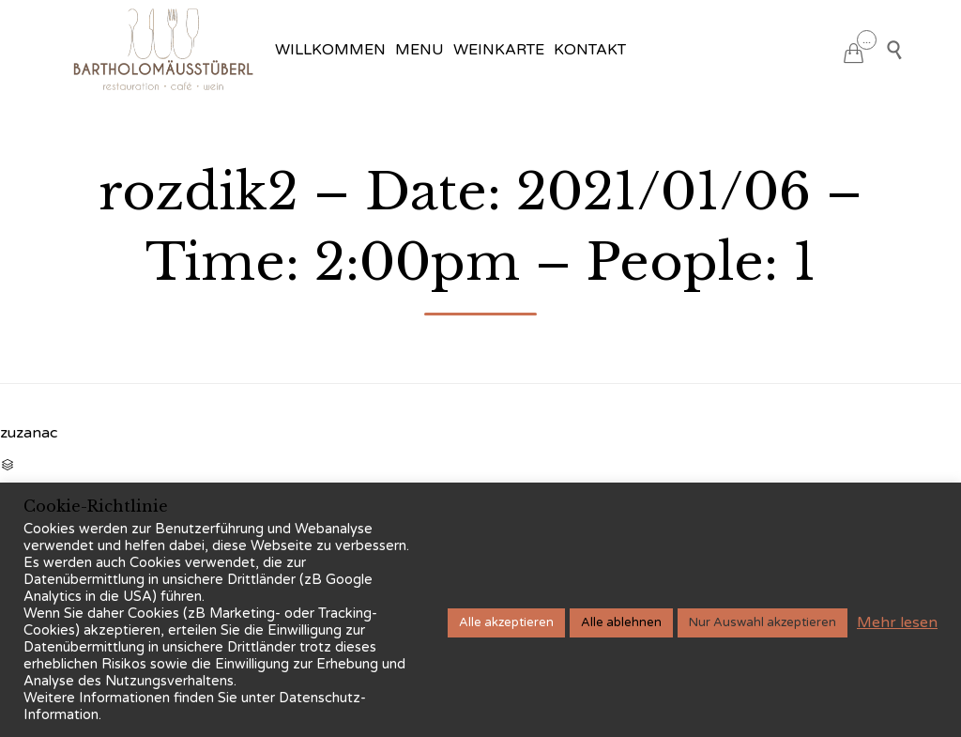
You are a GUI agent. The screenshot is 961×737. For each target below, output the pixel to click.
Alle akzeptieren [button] (506, 622)
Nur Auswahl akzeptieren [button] (762, 622)
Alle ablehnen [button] (621, 622)
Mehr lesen (897, 622)
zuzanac (28, 432)
